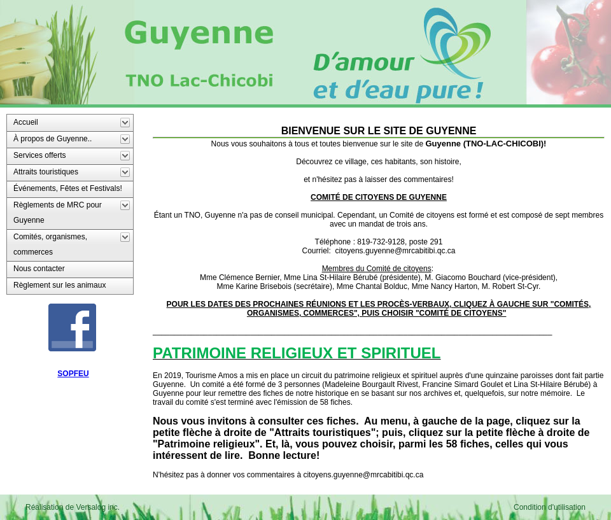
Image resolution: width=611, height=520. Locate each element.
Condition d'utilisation (550, 507)
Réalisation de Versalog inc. (72, 507)
